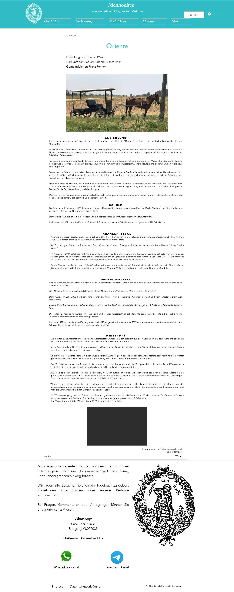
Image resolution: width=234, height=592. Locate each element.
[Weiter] (174, 456)
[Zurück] (54, 456)
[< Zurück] (76, 36)
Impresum (59, 586)
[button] (58, 21)
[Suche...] (194, 14)
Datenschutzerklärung (85, 586)
